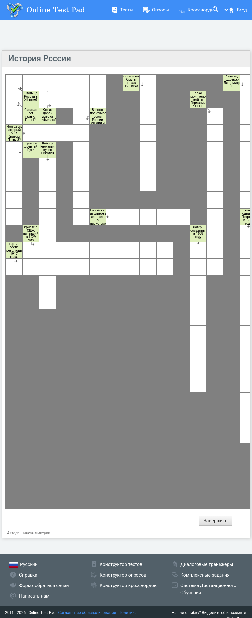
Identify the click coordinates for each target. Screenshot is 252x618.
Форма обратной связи (44, 585)
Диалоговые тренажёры (206, 564)
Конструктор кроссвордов (128, 585)
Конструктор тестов (121, 564)
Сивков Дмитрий (35, 533)
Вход (237, 10)
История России (40, 58)
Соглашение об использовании (87, 612)
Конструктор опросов (123, 575)
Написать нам (34, 596)
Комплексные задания (205, 575)
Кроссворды (197, 10)
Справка (28, 575)
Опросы (156, 10)
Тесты (122, 10)
